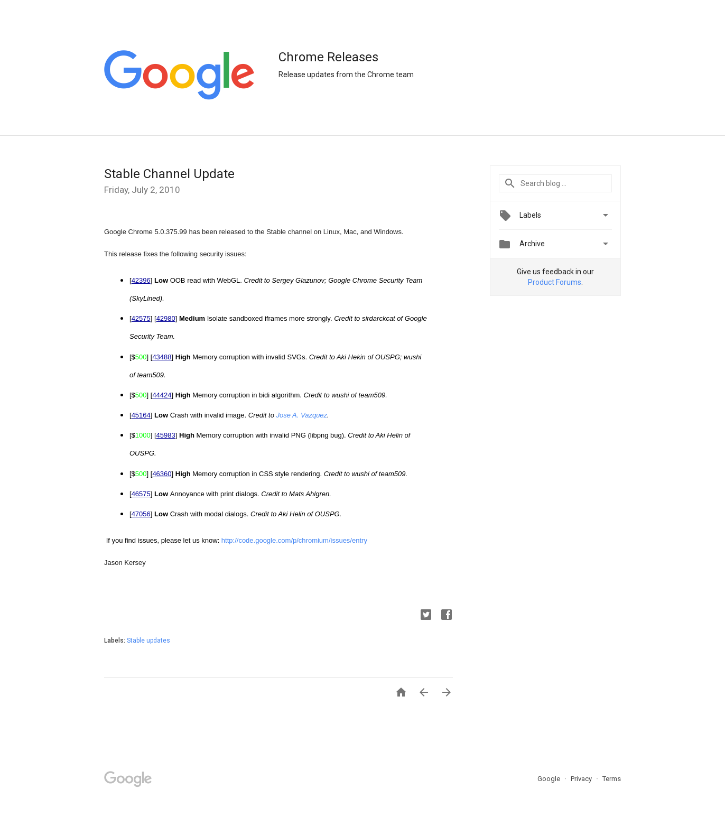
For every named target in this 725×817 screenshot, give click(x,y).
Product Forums (554, 282)
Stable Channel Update (169, 173)
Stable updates (148, 640)
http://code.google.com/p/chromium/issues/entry (294, 540)
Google (549, 779)
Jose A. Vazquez (302, 415)
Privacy (582, 779)
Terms (611, 779)
